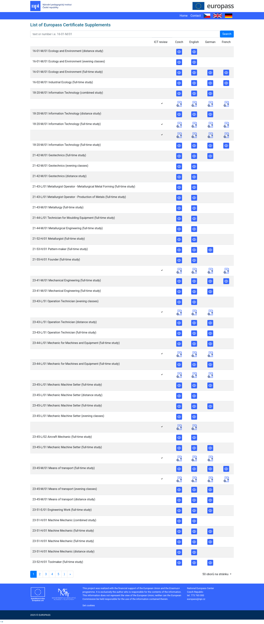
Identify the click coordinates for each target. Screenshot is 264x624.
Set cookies (88, 605)
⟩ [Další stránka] (64, 574)
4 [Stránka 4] (52, 574)
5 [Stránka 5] (58, 574)
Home (184, 15)
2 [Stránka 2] (40, 574)
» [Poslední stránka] (70, 574)
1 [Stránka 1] (33, 574)
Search (226, 34)
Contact (195, 15)
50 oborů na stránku (215, 574)
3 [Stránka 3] (46, 574)
